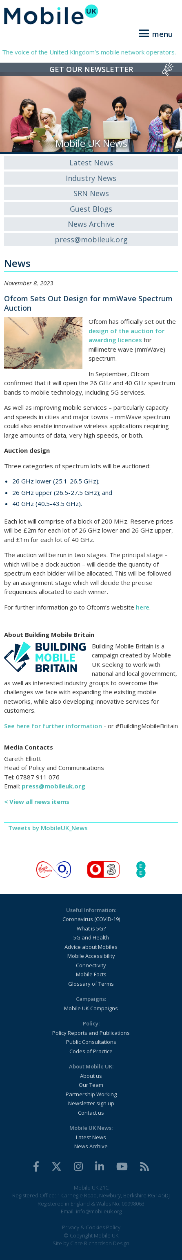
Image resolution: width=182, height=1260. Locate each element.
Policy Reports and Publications (91, 1032)
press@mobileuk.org (91, 239)
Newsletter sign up (91, 1103)
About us (91, 1075)
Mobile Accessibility (91, 956)
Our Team (91, 1084)
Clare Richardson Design (99, 1243)
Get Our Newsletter (91, 69)
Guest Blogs (91, 209)
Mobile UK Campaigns (91, 1008)
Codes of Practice (91, 1051)
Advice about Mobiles (91, 947)
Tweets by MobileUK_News (48, 828)
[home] (91, 14)
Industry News (91, 178)
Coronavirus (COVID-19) (91, 919)
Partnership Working (91, 1094)
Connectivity (91, 965)
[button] (154, 32)
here (142, 607)
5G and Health (91, 937)
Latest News (91, 162)
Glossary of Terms (91, 983)
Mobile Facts (91, 974)
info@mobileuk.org (99, 1211)
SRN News (91, 193)
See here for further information (53, 726)
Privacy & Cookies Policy (91, 1227)
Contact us (91, 1112)
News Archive (91, 224)
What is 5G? (91, 928)
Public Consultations (91, 1041)
